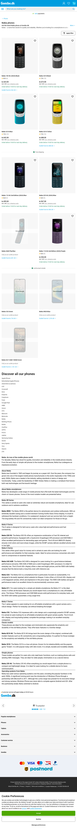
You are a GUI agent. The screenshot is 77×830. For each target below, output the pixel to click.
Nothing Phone (6, 422)
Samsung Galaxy (7, 438)
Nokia (3, 419)
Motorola (5, 416)
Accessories (38, 734)
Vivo (3, 446)
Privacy (22, 786)
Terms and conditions (38, 786)
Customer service (38, 740)
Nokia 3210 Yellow (45, 131)
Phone (5, 18)
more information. (57, 784)
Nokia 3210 (18, 644)
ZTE (3, 451)
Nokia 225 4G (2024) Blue (47, 195)
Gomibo (38, 752)
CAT (3, 386)
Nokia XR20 (19, 511)
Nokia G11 (57, 588)
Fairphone (5, 397)
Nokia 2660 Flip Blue (8, 251)
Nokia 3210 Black (45, 76)
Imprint (28, 786)
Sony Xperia (5, 443)
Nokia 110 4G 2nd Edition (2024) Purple (52, 251)
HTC (3, 411)
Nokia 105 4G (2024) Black (10, 76)
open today (20, 692)
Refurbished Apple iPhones (10, 381)
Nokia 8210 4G (22, 633)
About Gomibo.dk (13, 786)
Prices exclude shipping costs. (57, 782)
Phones (38, 722)
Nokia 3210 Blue (7, 131)
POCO (4, 432)
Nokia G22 (17, 575)
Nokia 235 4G (21, 664)
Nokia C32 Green (7, 311)
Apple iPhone (6, 378)
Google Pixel (6, 403)
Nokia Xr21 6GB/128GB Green (12, 360)
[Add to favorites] (35, 41)
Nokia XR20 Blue (44, 311)
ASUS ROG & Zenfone (9, 384)
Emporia (4, 394)
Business (38, 746)
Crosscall (5, 389)
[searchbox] (39, 9)
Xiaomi (4, 449)
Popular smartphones (38, 716)
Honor (4, 408)
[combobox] (40, 9)
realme (4, 435)
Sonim (4, 441)
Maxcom (4, 413)
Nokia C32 (17, 612)
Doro (3, 392)
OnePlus (4, 427)
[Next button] (74, 706)
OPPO (4, 430)
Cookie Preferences (51, 786)
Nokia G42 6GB (23, 561)
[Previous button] (3, 706)
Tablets (38, 728)
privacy (24, 808)
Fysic (3, 400)
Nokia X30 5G (21, 535)
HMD (3, 405)
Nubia (4, 424)
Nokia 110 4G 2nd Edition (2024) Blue (14, 195)
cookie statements (36, 808)
